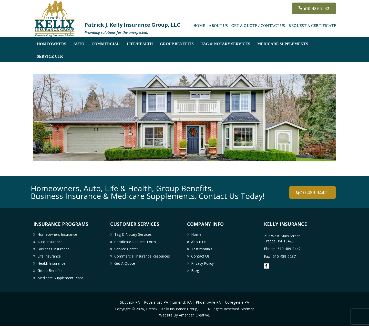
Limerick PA (182, 304)
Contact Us (200, 257)
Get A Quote (124, 265)
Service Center (126, 250)
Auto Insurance (50, 242)
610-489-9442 (315, 9)
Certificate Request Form (135, 242)
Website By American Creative (184, 317)
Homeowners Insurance (57, 234)
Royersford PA (156, 304)
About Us (218, 26)
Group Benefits (50, 272)
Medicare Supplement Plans (60, 280)
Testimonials (201, 250)
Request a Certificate (312, 26)
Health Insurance (51, 265)
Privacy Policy (202, 265)
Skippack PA (130, 304)
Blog (195, 272)
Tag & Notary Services (133, 234)
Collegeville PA (237, 304)
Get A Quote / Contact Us (258, 26)
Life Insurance (49, 257)
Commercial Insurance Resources (142, 257)
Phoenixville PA (208, 304)
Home (199, 26)
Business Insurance (53, 250)
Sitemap (247, 311)
